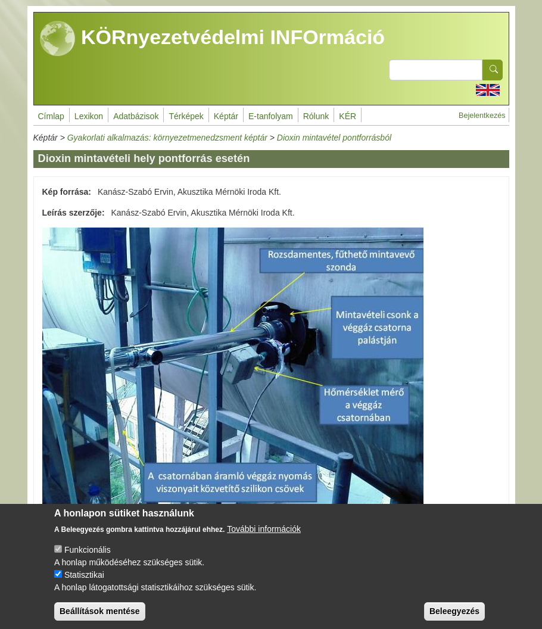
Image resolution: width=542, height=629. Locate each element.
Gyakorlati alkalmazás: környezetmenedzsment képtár (167, 137)
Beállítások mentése (100, 619)
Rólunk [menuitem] (316, 116)
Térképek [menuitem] (186, 116)
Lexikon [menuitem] (88, 116)
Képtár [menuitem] (226, 116)
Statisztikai (84, 583)
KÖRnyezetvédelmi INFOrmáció (212, 39)
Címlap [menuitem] (51, 116)
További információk (264, 537)
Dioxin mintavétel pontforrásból (334, 137)
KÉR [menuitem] (347, 116)
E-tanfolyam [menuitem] (270, 116)
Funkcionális (87, 558)
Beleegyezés (454, 619)
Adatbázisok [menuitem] (135, 116)
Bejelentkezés (482, 115)
